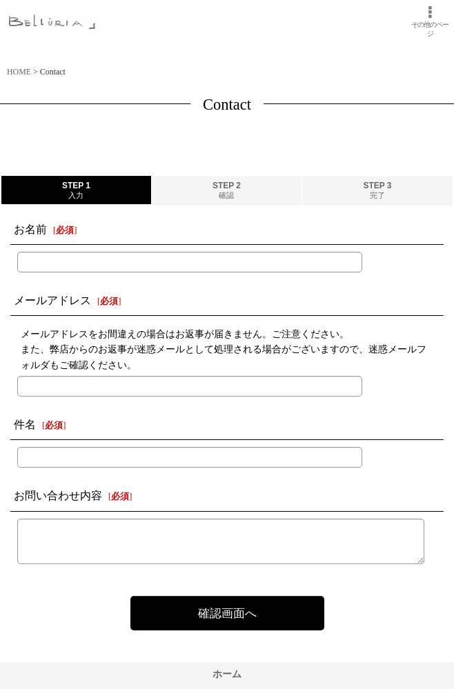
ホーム (227, 673)
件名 (25, 424)
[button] (430, 21)
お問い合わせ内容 (58, 495)
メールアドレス (52, 300)
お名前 (30, 229)
